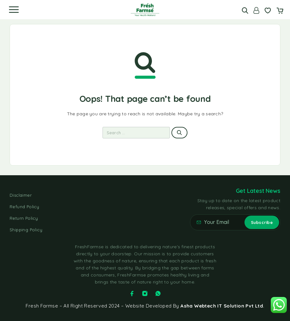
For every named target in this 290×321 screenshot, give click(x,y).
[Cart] (280, 11)
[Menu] (14, 9)
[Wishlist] (267, 11)
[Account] (256, 10)
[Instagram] (144, 293)
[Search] (245, 10)
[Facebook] (132, 293)
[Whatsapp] (158, 293)
